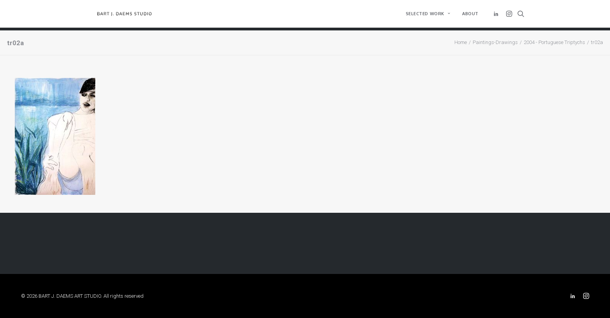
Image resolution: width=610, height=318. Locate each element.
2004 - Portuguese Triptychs (554, 42)
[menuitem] (428, 15)
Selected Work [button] (428, 15)
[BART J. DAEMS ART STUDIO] (130, 15)
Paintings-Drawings (495, 42)
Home (460, 42)
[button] (497, 15)
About (470, 15)
